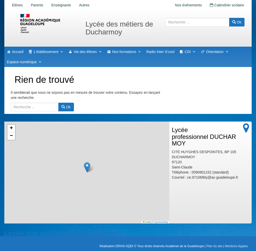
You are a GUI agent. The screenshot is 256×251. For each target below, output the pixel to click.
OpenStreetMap (161, 222)
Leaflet (147, 222)
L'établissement (48, 52)
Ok (236, 22)
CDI (190, 52)
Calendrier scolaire (227, 5)
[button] (87, 167)
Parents (37, 5)
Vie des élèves (88, 52)
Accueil (17, 52)
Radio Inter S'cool (160, 52)
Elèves (17, 5)
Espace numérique (24, 62)
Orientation (217, 52)
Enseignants (61, 5)
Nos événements (188, 5)
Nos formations (126, 52)
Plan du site (214, 246)
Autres (84, 5)
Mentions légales (236, 246)
